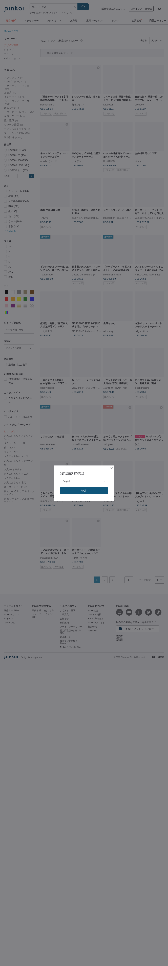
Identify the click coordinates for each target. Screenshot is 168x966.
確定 (84, 490)
